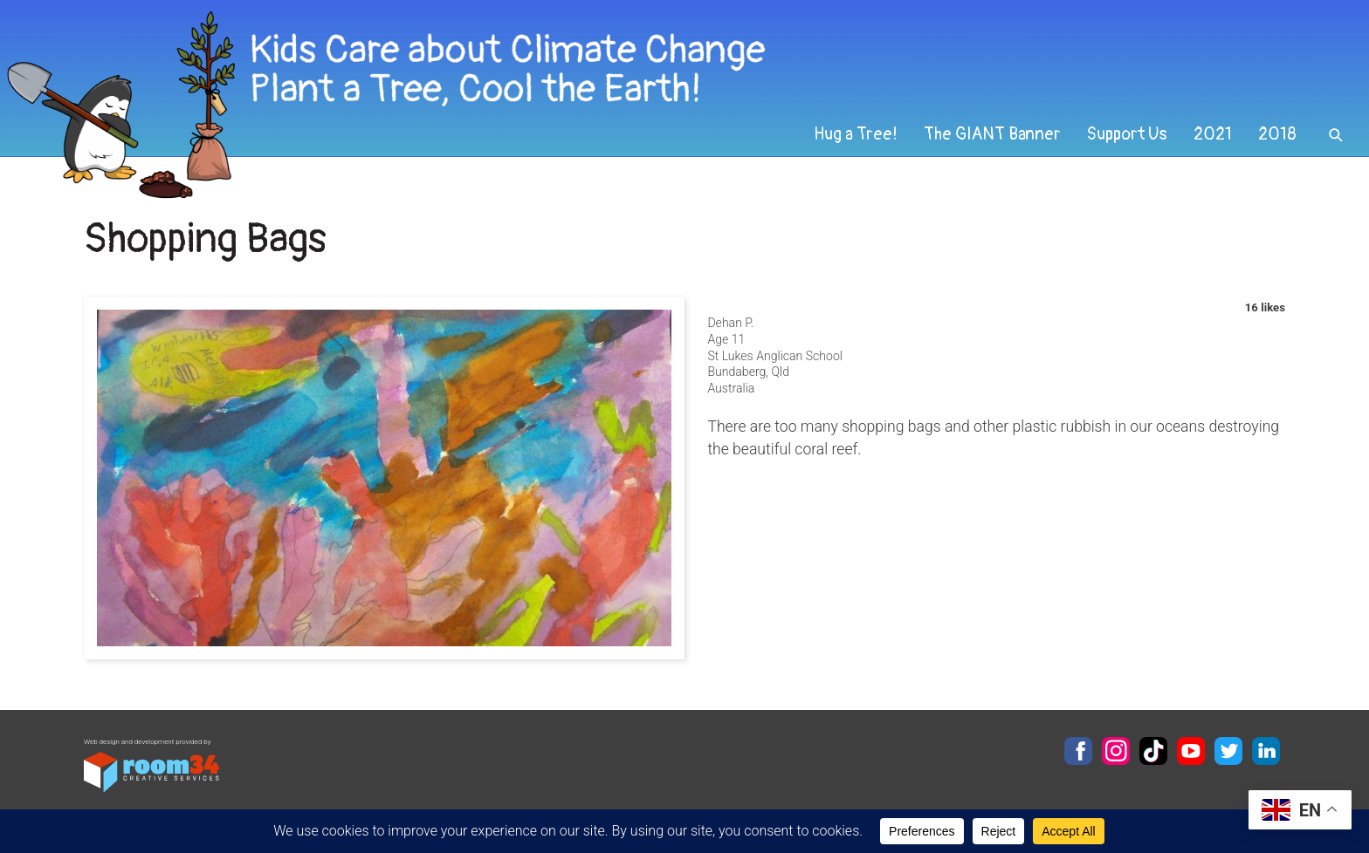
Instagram (1116, 751)
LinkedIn (1266, 751)
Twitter (1228, 751)
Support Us (1127, 134)
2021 (1213, 134)
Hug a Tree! (856, 134)
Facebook (1078, 751)
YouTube (1191, 751)
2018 (1277, 134)
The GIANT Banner (992, 134)
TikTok (1153, 751)
